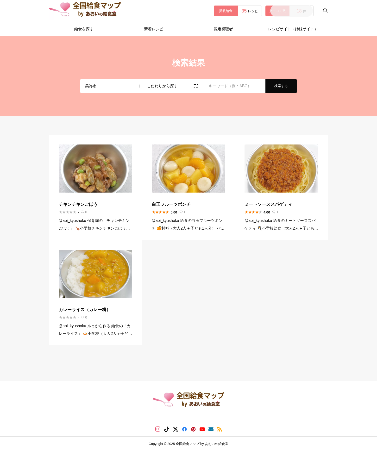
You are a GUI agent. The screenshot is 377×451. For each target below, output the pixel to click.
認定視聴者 (223, 29)
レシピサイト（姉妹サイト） (293, 29)
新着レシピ (153, 29)
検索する (281, 86)
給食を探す (84, 29)
